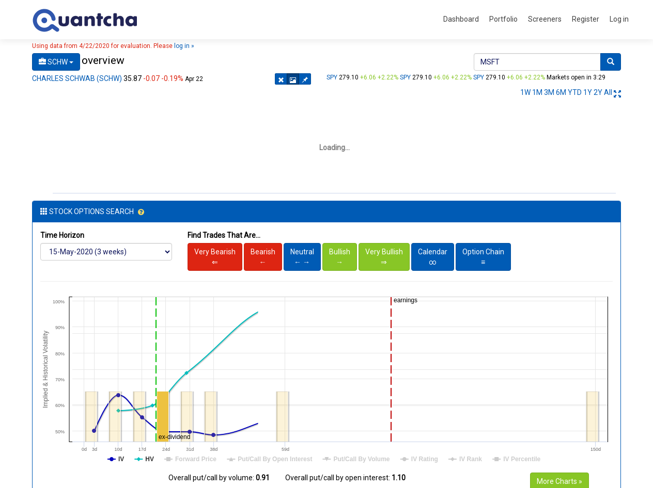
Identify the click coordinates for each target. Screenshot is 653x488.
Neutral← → (302, 257)
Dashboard (461, 19)
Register (585, 19)
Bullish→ (339, 257)
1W (525, 92)
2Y (598, 92)
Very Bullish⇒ (384, 257)
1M (537, 92)
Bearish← (263, 257)
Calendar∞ (432, 257)
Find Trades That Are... (224, 235)
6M (561, 92)
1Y (587, 92)
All (608, 92)
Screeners (545, 19)
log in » (184, 46)
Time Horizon (62, 235)
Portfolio (503, 19)
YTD (575, 92)
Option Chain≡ (483, 257)
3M (549, 92)
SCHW (56, 62)
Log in (619, 19)
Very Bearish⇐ (215, 257)
